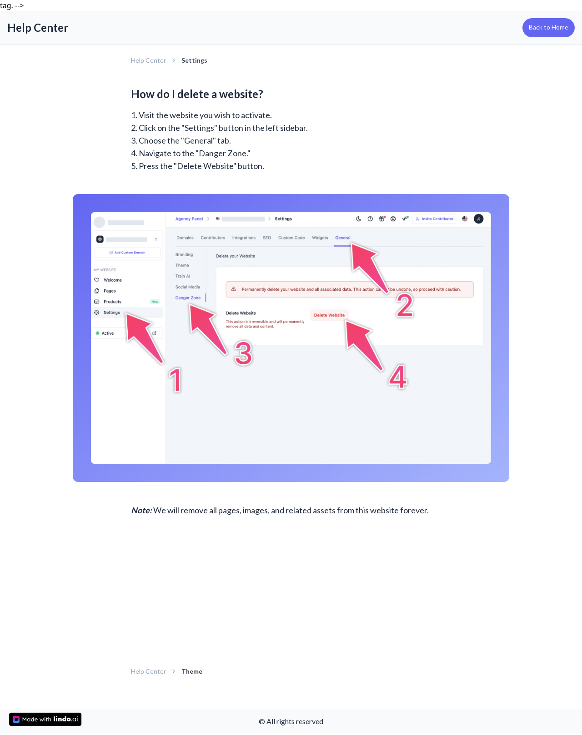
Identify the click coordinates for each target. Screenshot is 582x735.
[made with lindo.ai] (45, 719)
